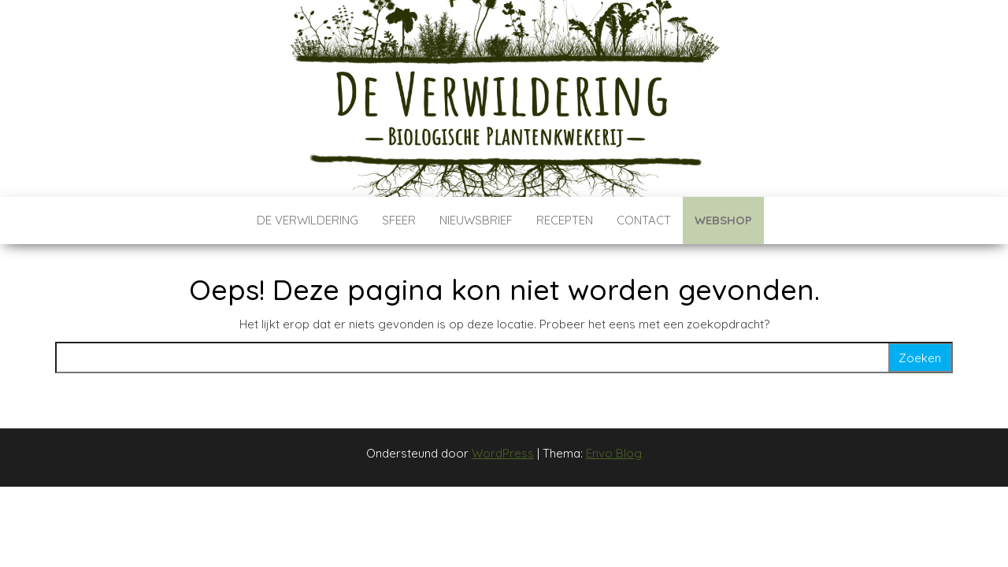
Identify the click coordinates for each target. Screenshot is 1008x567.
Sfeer (399, 220)
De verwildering (307, 220)
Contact (644, 220)
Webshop (723, 220)
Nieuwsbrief (476, 220)
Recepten (564, 220)
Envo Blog (614, 453)
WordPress (503, 453)
